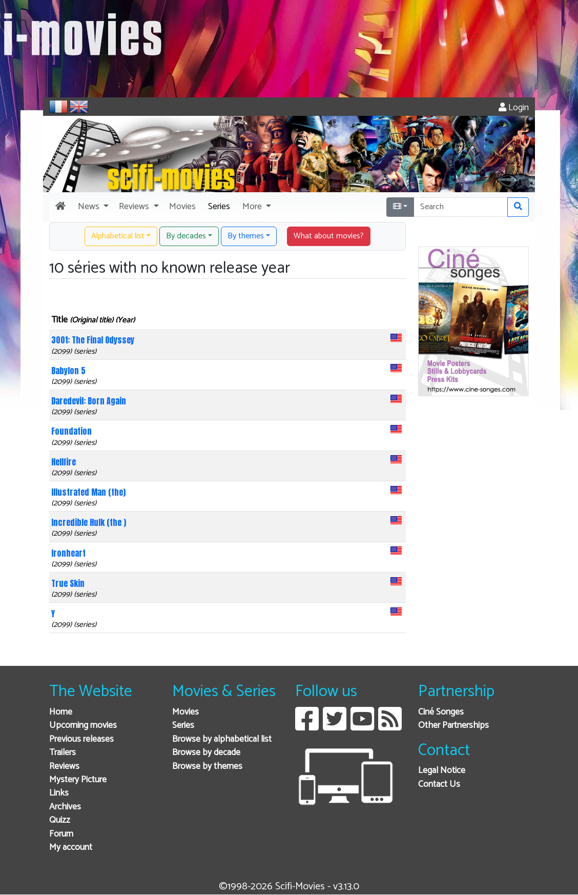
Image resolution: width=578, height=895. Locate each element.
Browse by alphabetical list (222, 739)
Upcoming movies (83, 725)
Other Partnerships (453, 725)
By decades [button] (186, 236)
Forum (61, 834)
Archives (65, 807)
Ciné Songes (441, 712)
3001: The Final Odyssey (92, 340)
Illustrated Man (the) (88, 492)
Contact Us (439, 784)
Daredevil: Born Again (88, 401)
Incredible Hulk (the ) (88, 522)
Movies (185, 712)
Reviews (64, 766)
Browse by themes (207, 766)
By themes (246, 236)
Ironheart (68, 553)
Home (60, 712)
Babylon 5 (68, 370)
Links (59, 793)
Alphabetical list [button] (117, 236)
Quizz (59, 820)
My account (70, 847)
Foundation (71, 431)
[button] (92, 207)
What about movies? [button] (329, 236)
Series (183, 725)
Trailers (62, 752)
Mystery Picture (78, 779)
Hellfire (63, 462)
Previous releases (81, 739)
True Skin (68, 583)
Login (514, 107)
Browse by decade (206, 752)
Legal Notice (441, 770)
